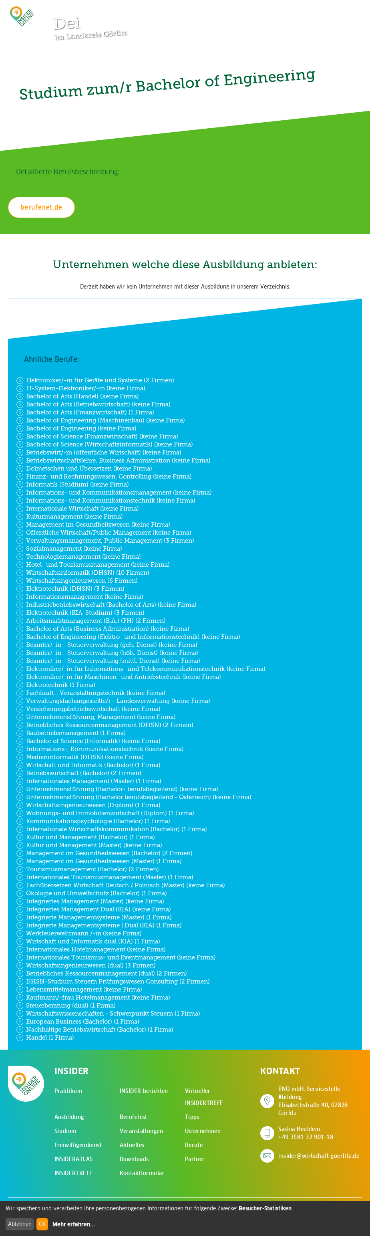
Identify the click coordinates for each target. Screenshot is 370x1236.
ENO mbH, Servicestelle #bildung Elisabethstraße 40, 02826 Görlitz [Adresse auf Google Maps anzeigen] (320, 1101)
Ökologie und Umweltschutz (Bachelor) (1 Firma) (91, 893)
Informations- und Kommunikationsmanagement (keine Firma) (114, 493)
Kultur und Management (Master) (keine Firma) (89, 845)
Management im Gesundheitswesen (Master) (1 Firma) (99, 861)
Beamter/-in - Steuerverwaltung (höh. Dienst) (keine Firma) (107, 653)
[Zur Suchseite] (317, 10)
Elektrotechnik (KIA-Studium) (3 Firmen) (80, 613)
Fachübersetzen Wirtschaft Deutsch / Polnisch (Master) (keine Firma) (120, 885)
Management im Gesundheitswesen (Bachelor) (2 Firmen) (104, 853)
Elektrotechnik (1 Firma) (55, 685)
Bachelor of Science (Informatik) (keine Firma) (88, 741)
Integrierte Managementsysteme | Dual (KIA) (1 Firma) (99, 925)
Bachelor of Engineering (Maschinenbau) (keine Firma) (100, 420)
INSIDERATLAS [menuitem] (73, 1159)
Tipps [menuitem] (192, 1117)
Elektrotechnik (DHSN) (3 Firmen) (70, 589)
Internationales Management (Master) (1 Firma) (88, 781)
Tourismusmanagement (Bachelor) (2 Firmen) (87, 869)
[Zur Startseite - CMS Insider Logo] (22, 16)
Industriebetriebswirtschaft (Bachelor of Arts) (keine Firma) (106, 605)
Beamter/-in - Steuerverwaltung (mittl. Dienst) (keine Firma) (108, 661)
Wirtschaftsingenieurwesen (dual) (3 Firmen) (86, 965)
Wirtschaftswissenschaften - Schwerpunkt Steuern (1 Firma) (108, 1014)
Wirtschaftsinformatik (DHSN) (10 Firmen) (82, 573)
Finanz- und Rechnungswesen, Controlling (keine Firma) (104, 477)
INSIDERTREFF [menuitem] (73, 1173)
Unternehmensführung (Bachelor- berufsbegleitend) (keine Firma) (117, 789)
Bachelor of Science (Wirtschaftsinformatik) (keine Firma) (104, 444)
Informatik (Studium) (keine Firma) (72, 485)
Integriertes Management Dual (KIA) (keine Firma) (93, 909)
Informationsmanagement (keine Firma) (79, 597)
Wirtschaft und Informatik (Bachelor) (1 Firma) (88, 765)
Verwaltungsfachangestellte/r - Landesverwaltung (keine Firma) (113, 701)
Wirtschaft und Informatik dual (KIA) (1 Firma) (88, 941)
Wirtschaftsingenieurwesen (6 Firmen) (77, 581)
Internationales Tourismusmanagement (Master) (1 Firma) (104, 877)
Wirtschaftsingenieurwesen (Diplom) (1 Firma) (88, 805)
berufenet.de (41, 207)
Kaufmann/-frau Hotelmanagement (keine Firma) (93, 998)
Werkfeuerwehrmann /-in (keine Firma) (79, 933)
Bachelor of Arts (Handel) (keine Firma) (77, 396)
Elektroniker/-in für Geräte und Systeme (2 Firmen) (95, 380)
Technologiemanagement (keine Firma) (78, 557)
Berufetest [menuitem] (133, 1117)
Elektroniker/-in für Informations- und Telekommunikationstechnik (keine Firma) (140, 669)
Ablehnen (20, 1224)
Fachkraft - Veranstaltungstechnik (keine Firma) (90, 693)
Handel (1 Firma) (45, 1038)
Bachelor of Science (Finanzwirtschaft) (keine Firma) (97, 436)
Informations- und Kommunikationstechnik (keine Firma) (105, 501)
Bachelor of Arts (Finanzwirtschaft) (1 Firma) (85, 412)
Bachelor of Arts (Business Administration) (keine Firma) (102, 629)
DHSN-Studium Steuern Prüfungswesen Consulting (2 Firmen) (113, 981)
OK (42, 1224)
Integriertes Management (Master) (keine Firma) (90, 901)
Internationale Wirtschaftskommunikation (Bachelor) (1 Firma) (111, 829)
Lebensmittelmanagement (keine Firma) (79, 990)
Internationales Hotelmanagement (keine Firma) (91, 949)
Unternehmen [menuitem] (203, 1131)
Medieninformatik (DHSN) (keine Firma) (80, 757)
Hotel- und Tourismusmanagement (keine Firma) (93, 565)
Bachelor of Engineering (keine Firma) (76, 428)
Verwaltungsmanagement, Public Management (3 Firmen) (105, 541)
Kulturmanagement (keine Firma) (69, 517)
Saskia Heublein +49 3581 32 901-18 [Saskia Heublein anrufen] (305, 1133)
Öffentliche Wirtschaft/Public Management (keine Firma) (103, 533)
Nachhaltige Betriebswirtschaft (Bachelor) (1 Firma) (94, 1030)
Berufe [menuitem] (194, 1145)
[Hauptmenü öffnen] (342, 10)
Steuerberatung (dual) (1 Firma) (66, 1006)
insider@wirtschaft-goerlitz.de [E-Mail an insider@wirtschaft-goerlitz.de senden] (318, 1156)
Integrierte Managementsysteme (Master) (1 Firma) (94, 917)
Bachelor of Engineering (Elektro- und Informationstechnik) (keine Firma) (128, 637)
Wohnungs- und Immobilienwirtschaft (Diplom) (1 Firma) (105, 813)
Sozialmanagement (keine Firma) (69, 549)
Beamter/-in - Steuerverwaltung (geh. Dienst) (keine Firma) (106, 645)
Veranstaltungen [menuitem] (141, 1131)
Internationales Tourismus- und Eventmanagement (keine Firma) (116, 957)
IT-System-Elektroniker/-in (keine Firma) (80, 388)
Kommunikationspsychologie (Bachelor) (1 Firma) (93, 821)
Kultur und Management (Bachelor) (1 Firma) (85, 837)
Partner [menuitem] (195, 1159)
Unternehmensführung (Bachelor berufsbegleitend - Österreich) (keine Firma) (133, 797)
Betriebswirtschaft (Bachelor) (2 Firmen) (78, 773)
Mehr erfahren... (73, 1224)
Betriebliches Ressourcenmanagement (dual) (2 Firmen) (101, 973)
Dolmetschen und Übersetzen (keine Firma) (84, 469)
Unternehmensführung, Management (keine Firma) (96, 717)
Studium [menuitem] (65, 1131)
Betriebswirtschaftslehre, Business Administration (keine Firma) (113, 460)
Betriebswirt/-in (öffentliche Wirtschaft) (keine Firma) (98, 452)
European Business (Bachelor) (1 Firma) (77, 1022)
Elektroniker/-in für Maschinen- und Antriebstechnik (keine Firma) (118, 677)
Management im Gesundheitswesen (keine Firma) (93, 525)
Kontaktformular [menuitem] (142, 1173)
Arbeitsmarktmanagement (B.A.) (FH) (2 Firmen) (91, 621)
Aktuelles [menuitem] (132, 1145)
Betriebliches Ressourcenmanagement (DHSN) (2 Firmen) (104, 725)
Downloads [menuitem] (134, 1159)
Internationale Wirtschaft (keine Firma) (77, 509)
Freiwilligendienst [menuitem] (78, 1145)
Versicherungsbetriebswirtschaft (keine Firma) (88, 709)
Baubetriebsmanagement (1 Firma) (71, 733)
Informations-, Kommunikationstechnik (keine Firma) (100, 749)
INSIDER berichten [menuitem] (144, 1091)
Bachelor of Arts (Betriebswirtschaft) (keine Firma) (93, 404)
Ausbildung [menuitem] (69, 1117)
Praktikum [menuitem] (68, 1091)
